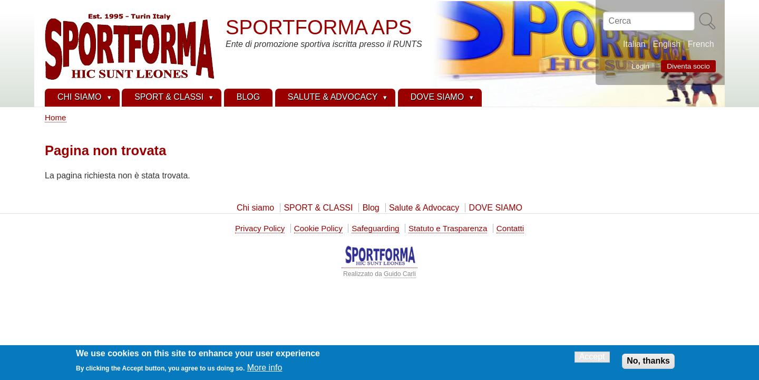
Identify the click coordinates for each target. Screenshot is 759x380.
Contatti (510, 228)
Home (55, 117)
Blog (371, 207)
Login (640, 66)
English (666, 44)
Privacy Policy (260, 228)
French (701, 44)
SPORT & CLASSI (318, 207)
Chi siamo (255, 207)
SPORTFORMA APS (319, 27)
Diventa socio (688, 66)
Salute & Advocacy (424, 207)
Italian (634, 44)
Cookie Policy (318, 228)
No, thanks (648, 362)
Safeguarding (375, 228)
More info (265, 369)
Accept (592, 358)
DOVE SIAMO (495, 207)
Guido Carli (400, 274)
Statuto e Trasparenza (447, 228)
